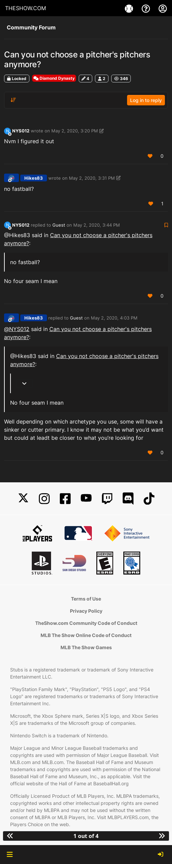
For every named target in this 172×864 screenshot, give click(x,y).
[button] (10, 854)
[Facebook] (65, 498)
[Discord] (128, 498)
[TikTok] (149, 498)
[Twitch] (107, 498)
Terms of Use (86, 599)
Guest (58, 225)
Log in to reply (146, 100)
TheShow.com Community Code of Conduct (86, 623)
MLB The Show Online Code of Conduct (86, 635)
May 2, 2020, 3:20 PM (74, 130)
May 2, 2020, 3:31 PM (92, 178)
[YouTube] (86, 498)
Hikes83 (33, 178)
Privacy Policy (86, 611)
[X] (23, 498)
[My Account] (162, 8)
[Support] (147, 8)
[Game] (130, 8)
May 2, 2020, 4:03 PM (114, 318)
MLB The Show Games (86, 647)
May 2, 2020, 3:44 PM (96, 225)
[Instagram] (44, 498)
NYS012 (20, 130)
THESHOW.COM (25, 8)
